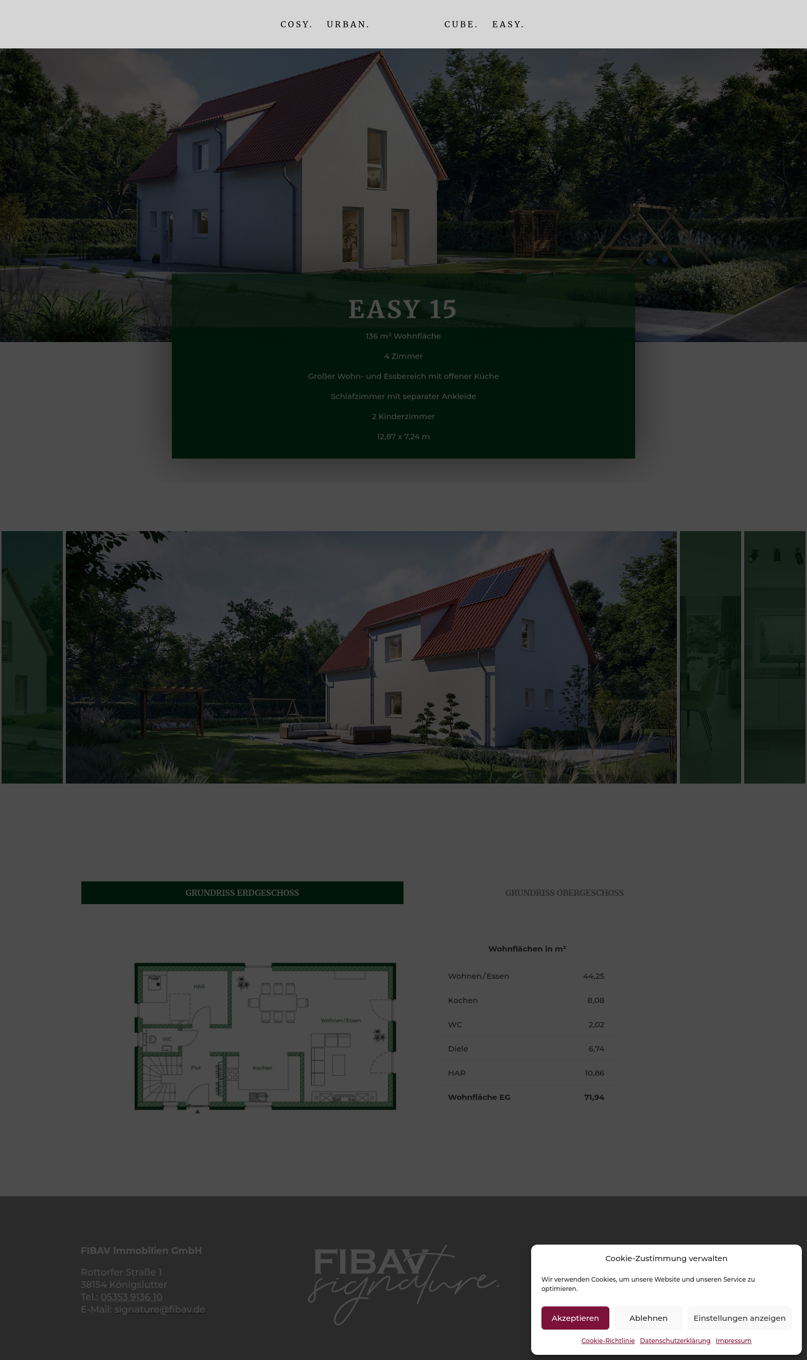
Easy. (508, 25)
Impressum (734, 1341)
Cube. (462, 25)
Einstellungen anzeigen (739, 1318)
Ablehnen (648, 1318)
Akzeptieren (575, 1318)
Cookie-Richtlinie (608, 1341)
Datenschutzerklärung (675, 1341)
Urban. (349, 25)
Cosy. (296, 25)
